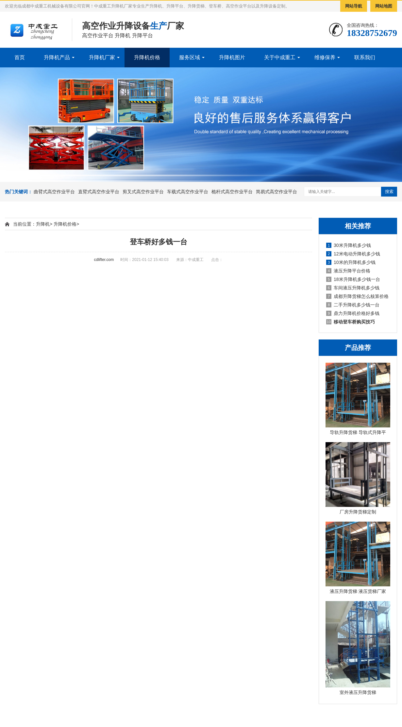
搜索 (389, 191)
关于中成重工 (279, 57)
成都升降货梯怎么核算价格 (357, 296)
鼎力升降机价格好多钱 (352, 313)
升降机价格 (147, 57)
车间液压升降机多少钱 (352, 287)
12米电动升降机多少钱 (353, 253)
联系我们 (364, 57)
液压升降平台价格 (348, 270)
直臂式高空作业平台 (98, 191)
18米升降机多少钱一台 (353, 279)
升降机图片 (232, 57)
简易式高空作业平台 (276, 191)
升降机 (43, 224)
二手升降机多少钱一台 (352, 304)
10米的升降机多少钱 (351, 262)
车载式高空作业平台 (187, 191)
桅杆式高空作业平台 (232, 191)
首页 (19, 57)
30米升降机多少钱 (348, 245)
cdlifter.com (104, 259)
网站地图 (383, 6)
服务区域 (189, 57)
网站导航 (353, 6)
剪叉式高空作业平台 (143, 191)
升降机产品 (57, 57)
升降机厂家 (102, 57)
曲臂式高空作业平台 (54, 191)
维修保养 (324, 57)
